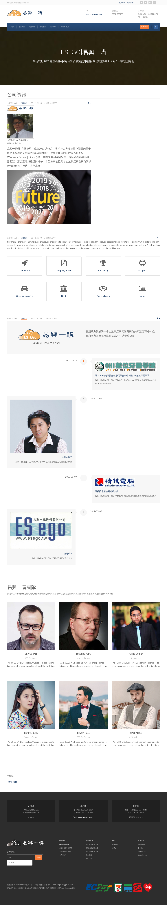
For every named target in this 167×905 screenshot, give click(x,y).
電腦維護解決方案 (92, 848)
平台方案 (22, 27)
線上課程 (89, 855)
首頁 (12, 27)
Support (142, 270)
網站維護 (43, 27)
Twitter (141, 848)
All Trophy (103, 270)
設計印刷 (53, 27)
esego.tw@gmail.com (94, 14)
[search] (156, 27)
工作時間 (141, 11)
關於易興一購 (64, 845)
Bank (63, 296)
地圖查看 (31, 817)
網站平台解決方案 (92, 845)
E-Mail (88, 11)
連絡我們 (115, 845)
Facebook (142, 845)
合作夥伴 (12, 781)
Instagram (142, 852)
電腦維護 (32, 27)
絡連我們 (144, 27)
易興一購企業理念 (65, 848)
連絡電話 (115, 11)
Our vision (24, 270)
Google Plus (142, 855)
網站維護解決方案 (92, 852)
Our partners (103, 296)
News (142, 296)
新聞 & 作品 (65, 27)
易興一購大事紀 (65, 852)
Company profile (64, 270)
